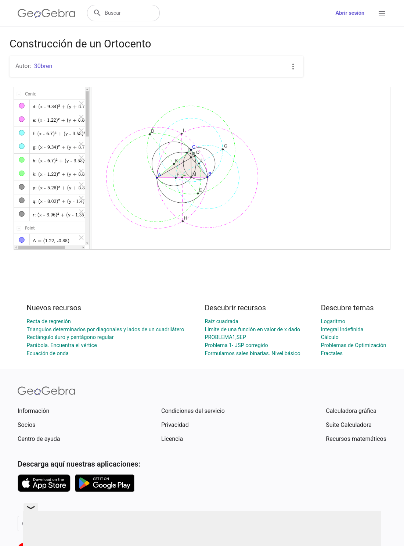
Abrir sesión (350, 13)
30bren (43, 66)
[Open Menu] (382, 13)
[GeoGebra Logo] (46, 13)
